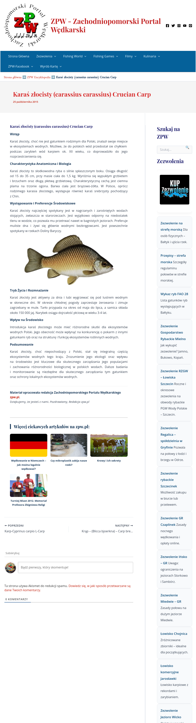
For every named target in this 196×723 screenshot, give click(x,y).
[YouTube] (184, 25)
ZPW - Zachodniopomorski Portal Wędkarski (106, 25)
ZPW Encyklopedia (39, 76)
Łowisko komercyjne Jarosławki (170, 672)
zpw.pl (14, 397)
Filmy (126, 56)
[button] (53, 56)
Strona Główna (18, 56)
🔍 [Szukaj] (187, 147)
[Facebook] (167, 25)
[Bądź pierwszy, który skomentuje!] (75, 567)
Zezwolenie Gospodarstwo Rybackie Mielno (173, 332)
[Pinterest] (190, 25)
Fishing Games (102, 56)
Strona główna (12, 76)
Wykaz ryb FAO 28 (174, 294)
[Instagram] (179, 25)
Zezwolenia (45, 56)
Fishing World (72, 56)
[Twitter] (173, 25)
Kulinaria (146, 56)
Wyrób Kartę (49, 66)
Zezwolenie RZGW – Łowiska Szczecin (174, 377)
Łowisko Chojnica (174, 633)
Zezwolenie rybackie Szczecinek (169, 479)
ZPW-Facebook (20, 66)
